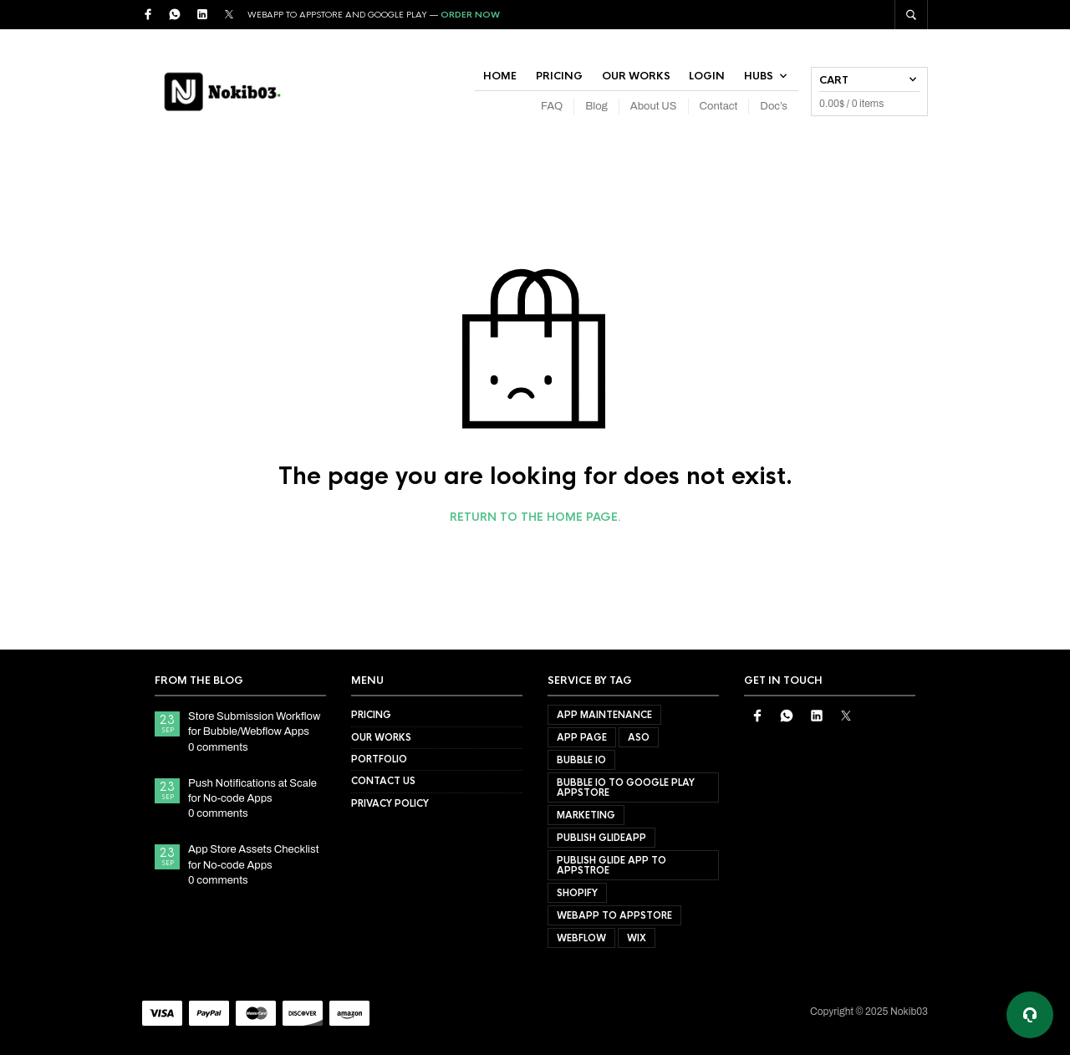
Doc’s (773, 106)
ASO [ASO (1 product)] (639, 737)
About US (653, 106)
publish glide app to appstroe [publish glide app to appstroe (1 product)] (611, 865)
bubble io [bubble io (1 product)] (581, 760)
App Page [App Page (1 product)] (582, 737)
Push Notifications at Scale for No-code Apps (252, 790)
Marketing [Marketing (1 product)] (586, 815)
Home (500, 76)
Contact (719, 106)
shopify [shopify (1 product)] (577, 893)
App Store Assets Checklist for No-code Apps (253, 856)
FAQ (552, 106)
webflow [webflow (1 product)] (581, 938)
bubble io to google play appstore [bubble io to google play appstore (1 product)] (626, 787)
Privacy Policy (390, 803)
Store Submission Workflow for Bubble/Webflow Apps (254, 724)
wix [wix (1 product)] (636, 938)
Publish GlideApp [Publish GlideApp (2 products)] (601, 837)
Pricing (559, 76)
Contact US (383, 781)
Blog (596, 106)
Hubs (758, 76)
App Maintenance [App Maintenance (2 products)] (604, 715)
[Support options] (1029, 1014)
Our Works (636, 76)
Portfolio (379, 759)
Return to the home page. (535, 517)
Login (707, 76)
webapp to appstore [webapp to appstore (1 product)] (614, 915)
